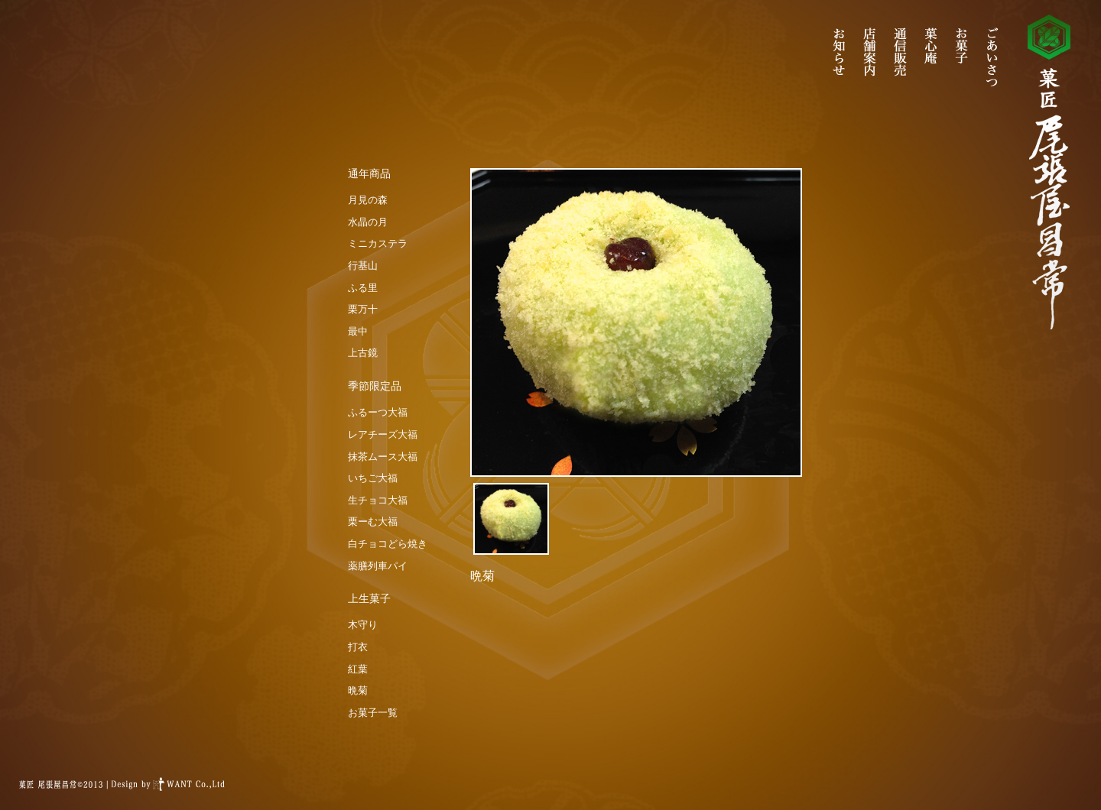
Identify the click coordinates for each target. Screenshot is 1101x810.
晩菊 (358, 690)
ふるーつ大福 (378, 412)
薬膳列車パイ (378, 566)
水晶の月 (368, 222)
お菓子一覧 (373, 712)
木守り (363, 624)
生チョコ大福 (378, 500)
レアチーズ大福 (382, 434)
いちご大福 (373, 478)
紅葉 (358, 669)
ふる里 (363, 287)
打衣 (358, 647)
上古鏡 (363, 352)
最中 (358, 331)
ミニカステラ (378, 243)
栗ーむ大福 (373, 521)
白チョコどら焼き (387, 543)
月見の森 (368, 200)
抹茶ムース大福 (382, 456)
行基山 (363, 265)
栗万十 (363, 309)
